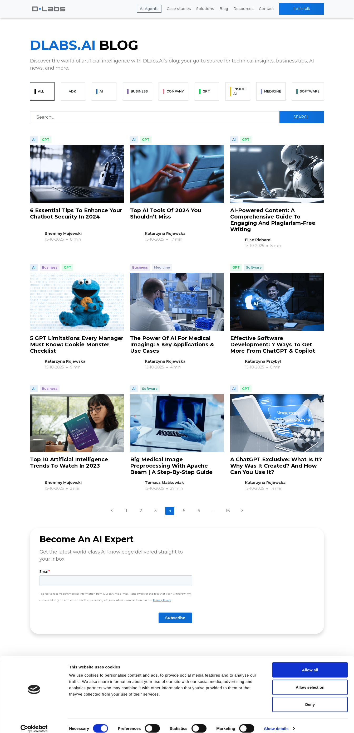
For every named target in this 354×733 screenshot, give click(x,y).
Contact (266, 8)
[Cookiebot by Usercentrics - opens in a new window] (34, 723)
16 (228, 502)
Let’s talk (301, 8)
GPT (45, 139)
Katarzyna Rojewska (165, 233)
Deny (310, 698)
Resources (243, 8)
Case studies (179, 8)
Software (254, 264)
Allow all (310, 664)
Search (301, 117)
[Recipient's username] (154, 117)
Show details (276, 722)
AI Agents (149, 8)
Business (50, 264)
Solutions (205, 8)
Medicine (162, 264)
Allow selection (310, 681)
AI (34, 139)
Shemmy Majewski (63, 233)
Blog (223, 8)
